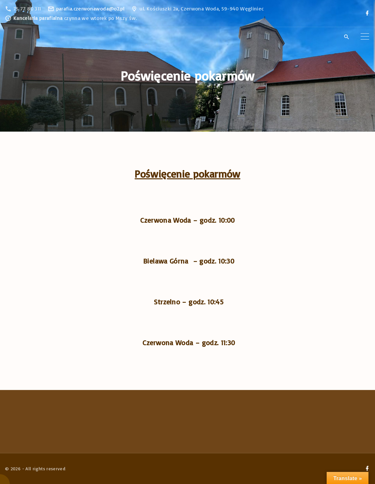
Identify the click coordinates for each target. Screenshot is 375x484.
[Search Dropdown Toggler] (346, 37)
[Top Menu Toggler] (365, 36)
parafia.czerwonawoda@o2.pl (90, 8)
